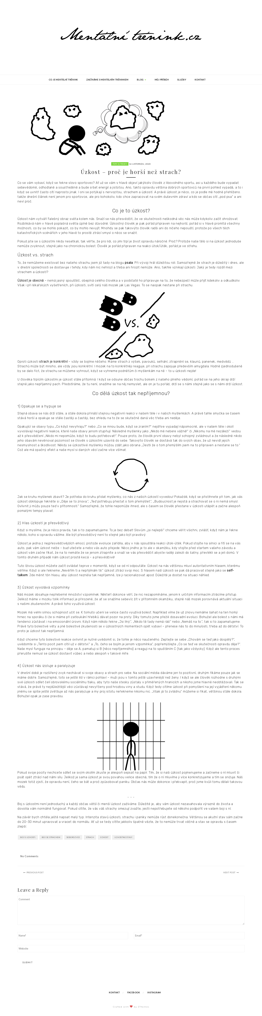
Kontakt (200, 79)
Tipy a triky (120, 164)
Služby (181, 79)
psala (129, 263)
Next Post (229, 872)
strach (90, 837)
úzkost (104, 837)
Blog (141, 79)
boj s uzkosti (28, 837)
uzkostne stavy (123, 837)
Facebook (133, 992)
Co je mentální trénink (63, 79)
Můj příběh (162, 79)
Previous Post (35, 872)
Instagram (154, 992)
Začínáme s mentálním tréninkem (107, 79)
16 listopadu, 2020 (140, 164)
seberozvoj (73, 837)
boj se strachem (51, 837)
